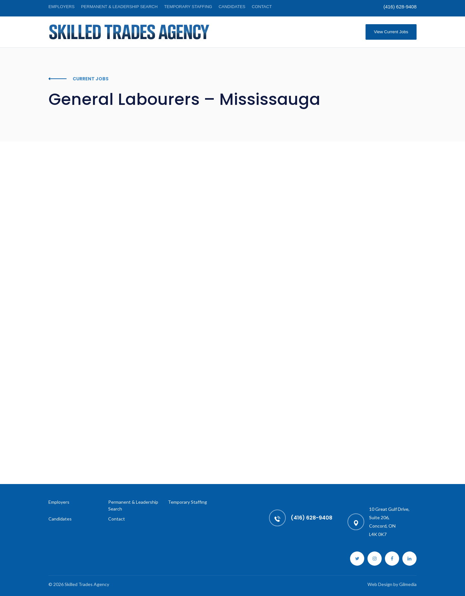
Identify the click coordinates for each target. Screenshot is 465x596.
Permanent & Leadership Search (119, 6)
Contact (262, 6)
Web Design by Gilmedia (392, 584)
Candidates (232, 6)
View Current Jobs (391, 31)
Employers (61, 6)
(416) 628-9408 (400, 6)
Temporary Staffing (188, 6)
